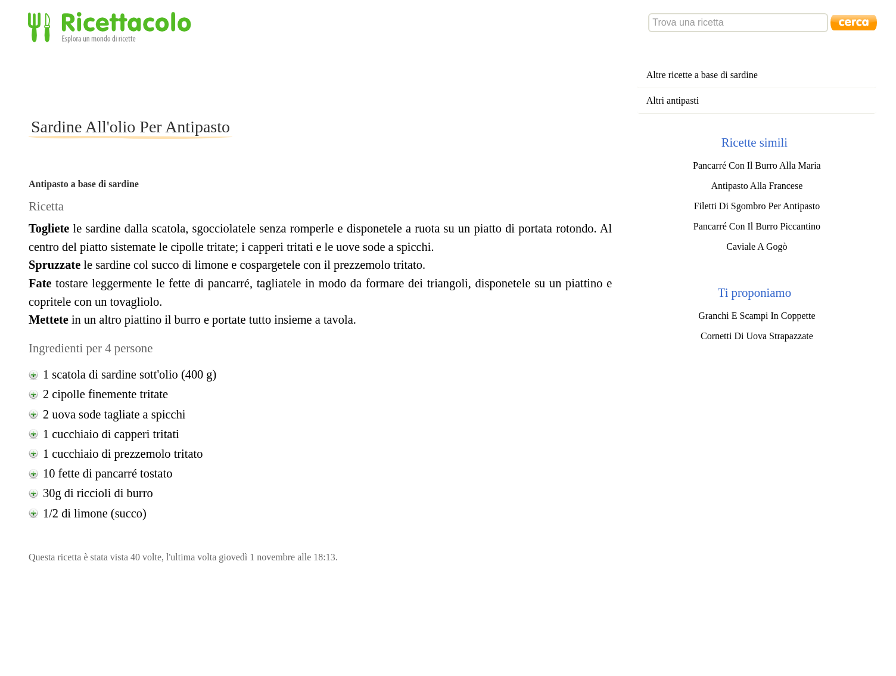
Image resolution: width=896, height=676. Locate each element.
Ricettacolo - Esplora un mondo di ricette (112, 26)
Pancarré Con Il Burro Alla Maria (757, 165)
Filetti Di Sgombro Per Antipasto (757, 206)
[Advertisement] (245, 80)
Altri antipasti (672, 100)
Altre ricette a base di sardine (702, 75)
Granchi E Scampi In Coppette (756, 316)
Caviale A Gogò (756, 246)
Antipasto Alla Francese (757, 186)
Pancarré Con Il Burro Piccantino (756, 226)
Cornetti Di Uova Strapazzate (757, 336)
